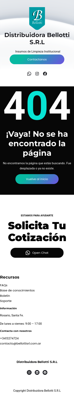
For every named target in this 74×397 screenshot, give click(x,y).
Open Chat (40, 253)
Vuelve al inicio (37, 179)
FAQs (3, 285)
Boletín (5, 296)
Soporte (6, 301)
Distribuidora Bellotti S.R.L (37, 362)
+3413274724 (9, 338)
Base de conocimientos (17, 290)
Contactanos (37, 59)
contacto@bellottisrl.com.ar (20, 343)
